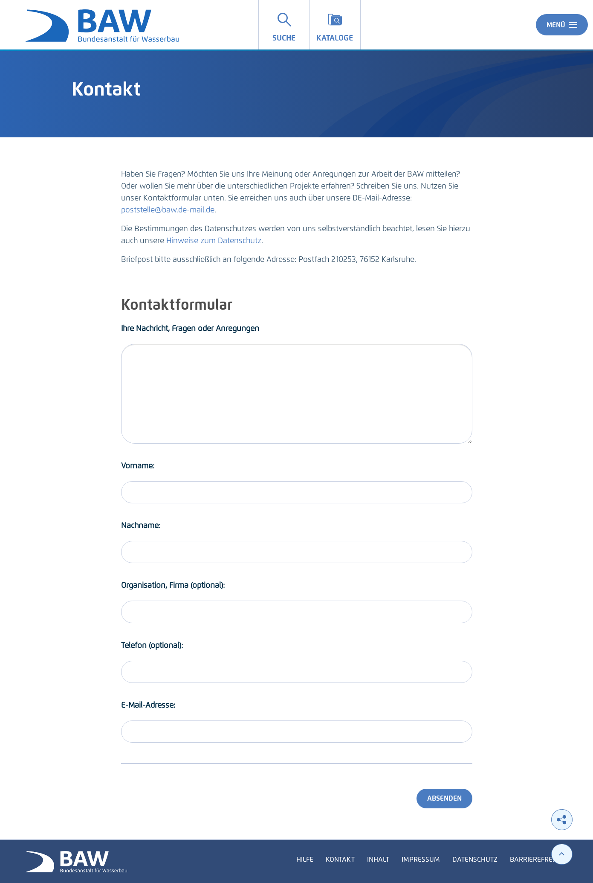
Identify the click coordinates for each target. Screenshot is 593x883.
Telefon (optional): (152, 645)
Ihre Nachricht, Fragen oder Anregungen (190, 328)
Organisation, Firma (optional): (173, 585)
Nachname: (140, 525)
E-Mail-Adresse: (148, 705)
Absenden (444, 798)
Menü (562, 24)
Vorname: (137, 466)
